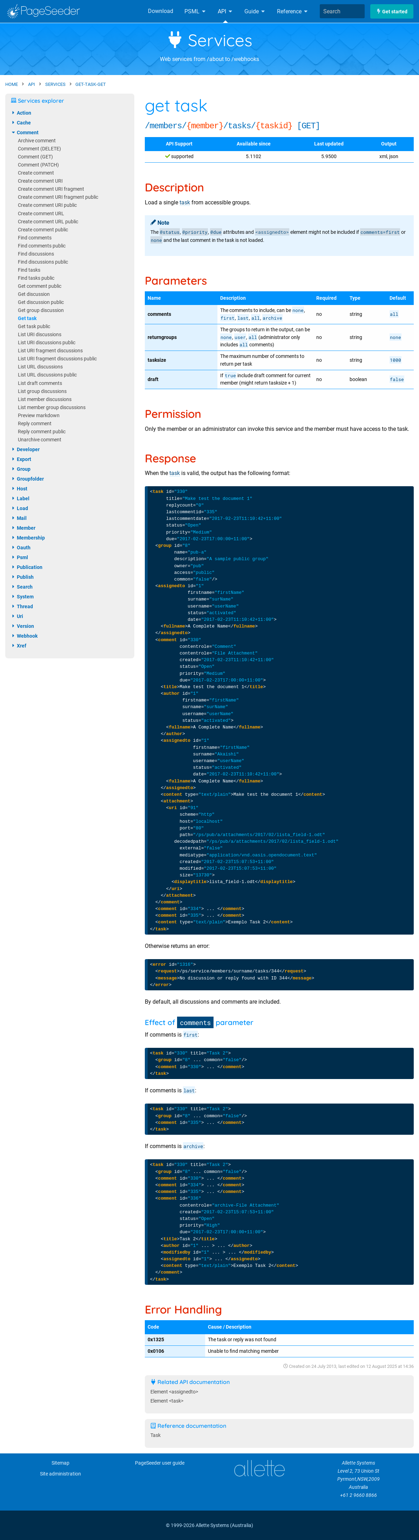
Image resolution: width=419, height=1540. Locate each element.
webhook (24, 636)
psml (19, 557)
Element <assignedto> (174, 1392)
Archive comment (37, 141)
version (22, 626)
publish (22, 577)
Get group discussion (41, 310)
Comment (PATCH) (38, 165)
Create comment (36, 173)
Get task (27, 318)
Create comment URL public (48, 222)
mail (19, 518)
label (20, 498)
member (23, 528)
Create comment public (43, 230)
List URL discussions (40, 367)
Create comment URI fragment (51, 189)
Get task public (34, 327)
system (22, 596)
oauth (21, 547)
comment (25, 132)
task (185, 202)
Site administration (60, 1474)
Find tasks (29, 270)
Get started (391, 11)
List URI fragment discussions (50, 351)
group (21, 469)
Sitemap (60, 1463)
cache (21, 122)
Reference (293, 11)
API (225, 11)
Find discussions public (43, 262)
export (21, 459)
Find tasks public (36, 278)
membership (28, 538)
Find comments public (42, 246)
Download (160, 11)
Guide (255, 11)
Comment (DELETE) (39, 149)
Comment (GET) (35, 157)
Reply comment (35, 424)
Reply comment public (42, 432)
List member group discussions (52, 408)
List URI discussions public (46, 343)
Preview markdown (39, 416)
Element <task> (166, 1401)
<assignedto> (272, 232)
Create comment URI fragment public (58, 197)
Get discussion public (41, 302)
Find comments (35, 238)
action (21, 113)
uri (17, 616)
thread (22, 606)
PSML (195, 11)
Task (155, 1435)
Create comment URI (40, 181)
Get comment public (39, 286)
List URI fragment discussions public (57, 359)
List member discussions (45, 399)
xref (18, 646)
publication (26, 567)
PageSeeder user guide (159, 1463)
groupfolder (27, 479)
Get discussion (34, 294)
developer (25, 449)
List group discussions (42, 391)
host (19, 488)
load (19, 508)
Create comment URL (41, 214)
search (22, 587)
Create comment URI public (47, 205)
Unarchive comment (39, 440)
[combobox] (342, 11)
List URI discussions (39, 335)
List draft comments (40, 383)
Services (209, 39)
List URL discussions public (47, 375)
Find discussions (36, 254)
